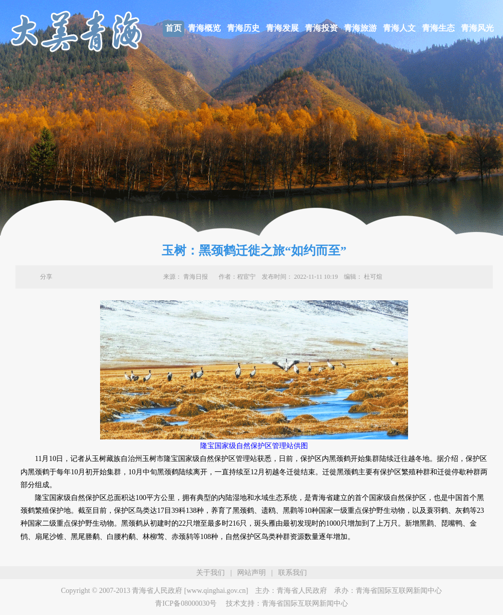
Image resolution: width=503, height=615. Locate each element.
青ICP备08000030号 (186, 603)
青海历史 (243, 28)
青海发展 (282, 28)
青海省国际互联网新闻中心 (399, 590)
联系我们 (292, 572)
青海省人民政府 (302, 590)
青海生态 (438, 28)
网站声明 (251, 572)
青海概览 (204, 28)
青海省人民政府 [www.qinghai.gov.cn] (190, 590)
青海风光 (477, 28)
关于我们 (210, 572)
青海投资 (321, 28)
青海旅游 (360, 28)
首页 (173, 28)
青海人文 (399, 28)
